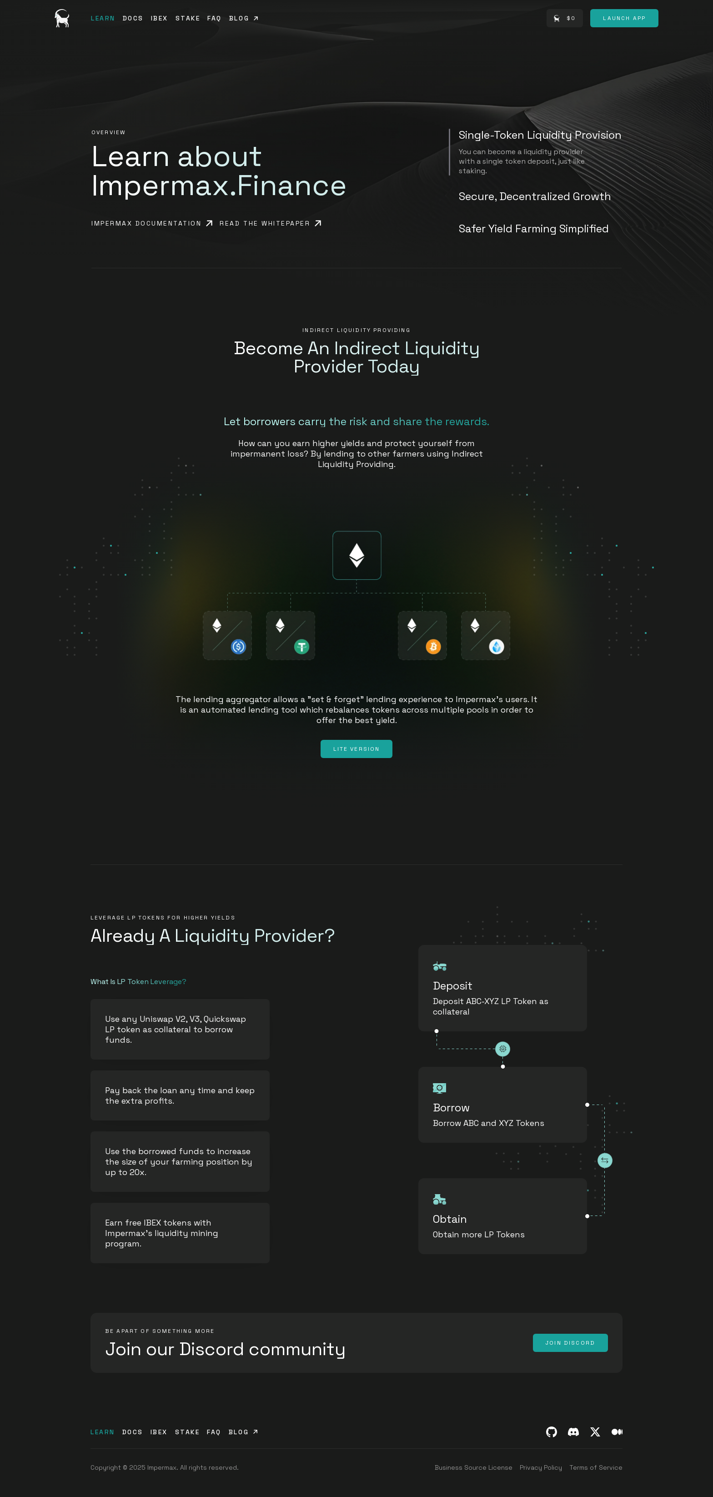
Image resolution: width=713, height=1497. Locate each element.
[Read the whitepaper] (270, 223)
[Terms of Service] (596, 1467)
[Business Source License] (473, 1467)
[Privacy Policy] (541, 1467)
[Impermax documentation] (151, 223)
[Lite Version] (357, 749)
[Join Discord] (570, 1343)
